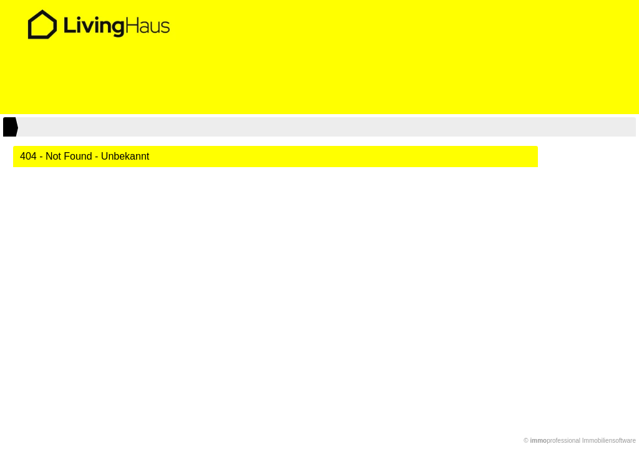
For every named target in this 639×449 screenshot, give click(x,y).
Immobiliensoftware (609, 440)
